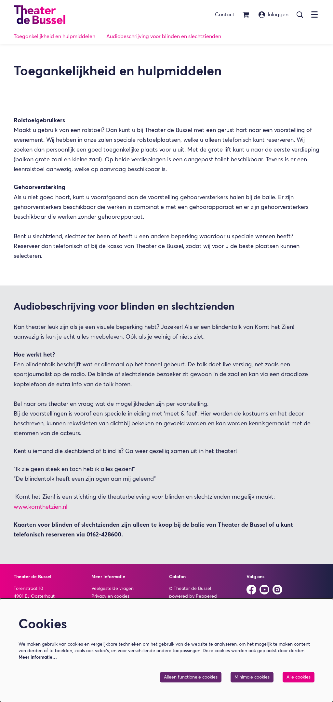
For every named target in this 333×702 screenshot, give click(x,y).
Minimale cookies (252, 677)
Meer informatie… (38, 657)
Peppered (206, 596)
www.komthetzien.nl (40, 507)
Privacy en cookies (110, 596)
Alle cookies (298, 677)
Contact (224, 14)
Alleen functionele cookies (191, 677)
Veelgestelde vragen (112, 588)
